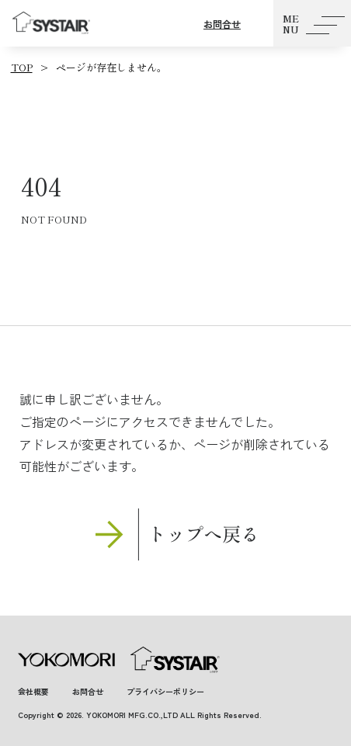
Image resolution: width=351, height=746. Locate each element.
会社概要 (33, 691)
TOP (22, 67)
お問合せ (222, 23)
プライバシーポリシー (165, 691)
